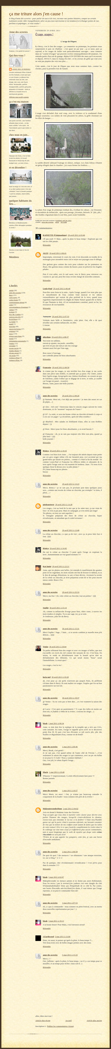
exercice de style (15, 317)
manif (11, 324)
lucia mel (47, 677)
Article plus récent (42, 1020)
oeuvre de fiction (15, 329)
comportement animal (16, 302)
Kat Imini (47, 566)
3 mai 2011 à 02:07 (56, 877)
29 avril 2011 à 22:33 (70, 592)
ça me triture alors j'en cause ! (36, 13)
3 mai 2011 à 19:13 (56, 921)
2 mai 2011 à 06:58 (70, 851)
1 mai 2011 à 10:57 (70, 790)
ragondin (12, 346)
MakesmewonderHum (52, 808)
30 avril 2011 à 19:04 (57, 647)
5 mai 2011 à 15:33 (70, 955)
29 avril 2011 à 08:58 (60, 367)
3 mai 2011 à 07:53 (70, 903)
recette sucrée (14, 348)
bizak (45, 723)
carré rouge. (13, 297)
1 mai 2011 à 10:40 (56, 772)
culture (11, 310)
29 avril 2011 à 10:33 (58, 451)
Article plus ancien (94, 1020)
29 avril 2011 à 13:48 (70, 530)
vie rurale (12, 355)
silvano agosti (14, 353)
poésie (11, 338)
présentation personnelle (17, 341)
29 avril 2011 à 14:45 (58, 548)
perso (11, 334)
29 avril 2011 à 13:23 (70, 484)
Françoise (47, 367)
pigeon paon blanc (15, 336)
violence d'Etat (14, 358)
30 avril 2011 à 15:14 (58, 608)
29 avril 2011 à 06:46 (61, 288)
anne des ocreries (21, 69)
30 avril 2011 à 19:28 (60, 677)
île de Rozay (13, 319)
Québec (11, 343)
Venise (45, 647)
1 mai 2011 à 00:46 (70, 747)
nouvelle (12, 326)
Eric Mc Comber (15, 314)
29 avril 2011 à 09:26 (70, 396)
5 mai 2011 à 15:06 (62, 936)
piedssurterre (48, 504)
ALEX (45, 253)
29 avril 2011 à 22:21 (60, 566)
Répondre (47, 245)
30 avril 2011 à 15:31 (70, 628)
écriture (11, 312)
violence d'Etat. (14, 360)
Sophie (46, 608)
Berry (11, 295)
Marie (45, 772)
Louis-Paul (47, 288)
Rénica (46, 451)
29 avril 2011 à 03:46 (76, 235)
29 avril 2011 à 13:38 (63, 504)
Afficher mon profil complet (19, 97)
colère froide (13, 300)
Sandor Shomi (14, 351)
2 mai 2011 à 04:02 (70, 808)
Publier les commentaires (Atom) (60, 1026)
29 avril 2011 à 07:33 (60, 316)
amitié (11, 290)
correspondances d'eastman (18, 307)
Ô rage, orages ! (44, 34)
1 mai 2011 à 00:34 (56, 723)
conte (11, 305)
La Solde (12, 322)
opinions (12, 331)
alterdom (47, 337)
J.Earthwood (48, 936)
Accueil (68, 1020)
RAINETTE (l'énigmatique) (55, 235)
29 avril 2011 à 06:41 (57, 253)
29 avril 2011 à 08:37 (60, 337)
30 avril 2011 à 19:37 (70, 698)
